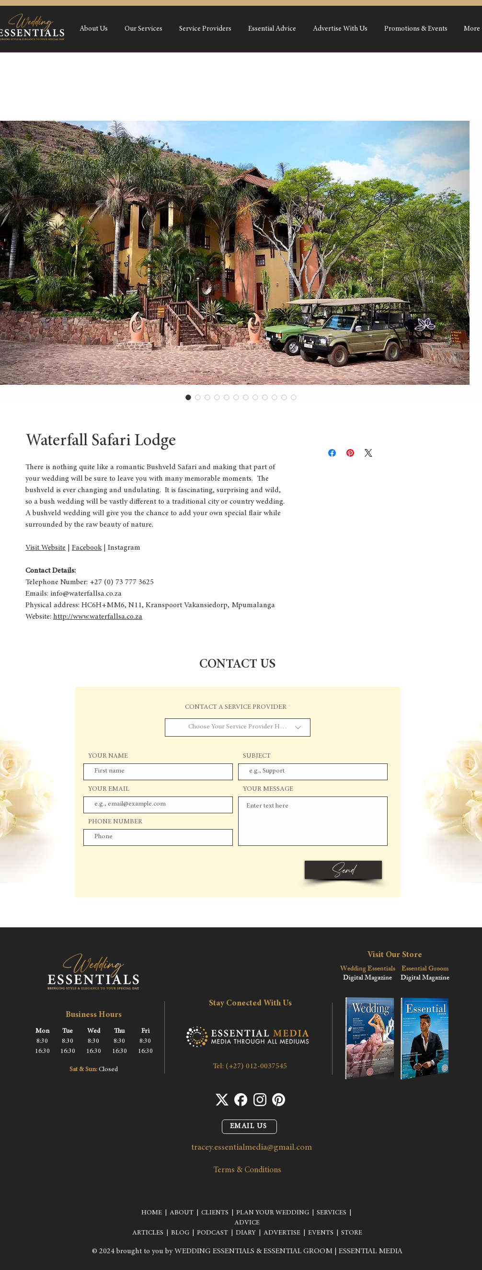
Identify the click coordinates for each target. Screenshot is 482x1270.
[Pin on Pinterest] (350, 453)
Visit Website (45, 548)
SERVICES (331, 1213)
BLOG (180, 1233)
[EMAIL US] (249, 1127)
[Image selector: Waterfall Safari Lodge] (188, 397)
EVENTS (320, 1233)
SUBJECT (257, 756)
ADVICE (247, 1223)
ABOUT (182, 1213)
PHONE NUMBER (115, 822)
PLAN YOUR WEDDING (272, 1213)
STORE (351, 1233)
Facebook (87, 548)
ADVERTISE (282, 1233)
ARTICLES (147, 1233)
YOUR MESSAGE (268, 789)
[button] (143, 29)
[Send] (343, 870)
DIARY (246, 1233)
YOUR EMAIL (108, 789)
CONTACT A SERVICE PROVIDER (236, 707)
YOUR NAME (108, 756)
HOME (151, 1213)
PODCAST (212, 1233)
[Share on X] (368, 453)
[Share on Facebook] (332, 453)
